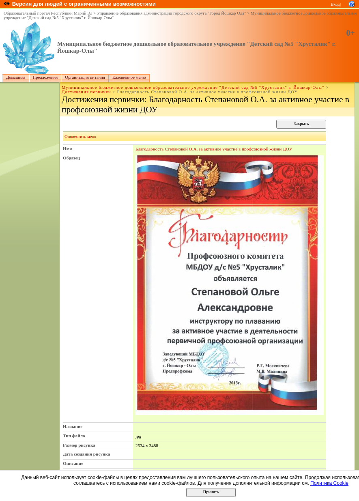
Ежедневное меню (129, 77)
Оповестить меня (80, 136)
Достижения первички (86, 92)
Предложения (45, 77)
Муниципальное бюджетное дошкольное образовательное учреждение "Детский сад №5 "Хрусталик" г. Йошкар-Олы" (193, 87)
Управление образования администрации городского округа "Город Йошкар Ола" (171, 13)
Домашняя (16, 77)
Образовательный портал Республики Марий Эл (48, 13)
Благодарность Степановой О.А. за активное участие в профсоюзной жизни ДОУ (213, 148)
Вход (335, 4)
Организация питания (85, 77)
